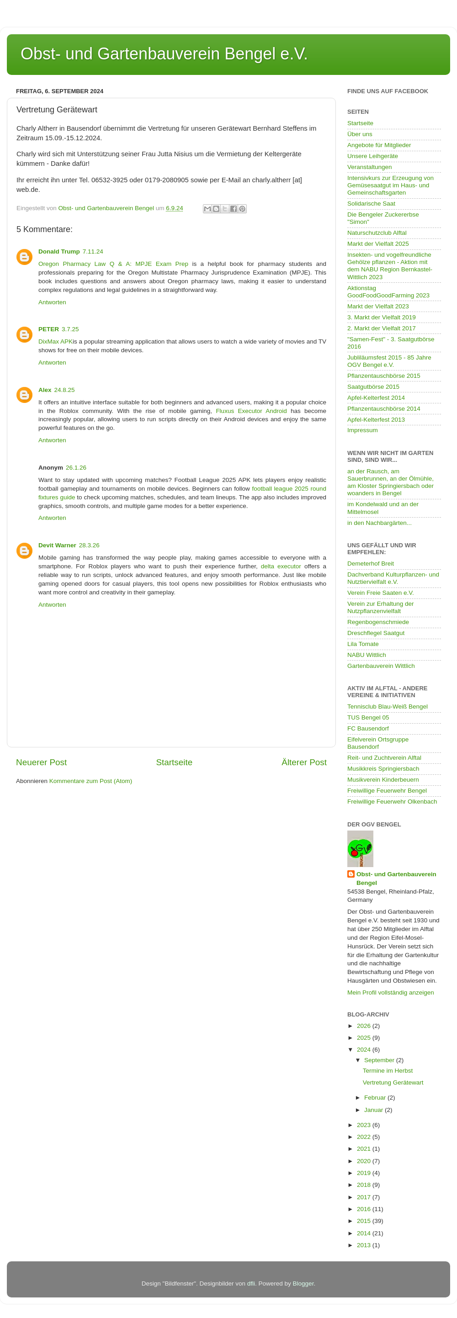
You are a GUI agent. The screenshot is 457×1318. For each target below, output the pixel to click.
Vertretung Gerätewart (393, 1082)
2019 (364, 1173)
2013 (364, 1245)
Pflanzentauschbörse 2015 (383, 375)
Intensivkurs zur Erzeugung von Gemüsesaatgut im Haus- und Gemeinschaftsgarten (390, 185)
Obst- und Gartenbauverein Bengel (396, 878)
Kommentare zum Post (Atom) (91, 781)
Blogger (303, 1283)
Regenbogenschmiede (378, 622)
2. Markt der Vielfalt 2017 (381, 328)
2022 (364, 1136)
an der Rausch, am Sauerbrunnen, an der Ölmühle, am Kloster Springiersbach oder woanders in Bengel (390, 482)
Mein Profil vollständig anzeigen (390, 992)
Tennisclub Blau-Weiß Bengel (387, 706)
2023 (364, 1125)
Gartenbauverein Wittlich (381, 665)
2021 (364, 1148)
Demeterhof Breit (370, 563)
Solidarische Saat (371, 203)
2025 (364, 1037)
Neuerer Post (41, 762)
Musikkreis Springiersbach (383, 768)
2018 (364, 1184)
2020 (364, 1161)
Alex (45, 389)
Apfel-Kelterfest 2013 (376, 419)
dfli (251, 1283)
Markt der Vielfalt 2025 (378, 243)
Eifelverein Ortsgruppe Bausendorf (378, 743)
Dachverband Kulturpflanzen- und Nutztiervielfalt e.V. (393, 578)
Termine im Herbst (388, 1070)
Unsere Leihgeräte (372, 156)
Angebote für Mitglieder (379, 145)
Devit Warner (57, 545)
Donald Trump (59, 251)
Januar (374, 1109)
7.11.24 (93, 251)
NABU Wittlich (366, 654)
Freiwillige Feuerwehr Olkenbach (392, 801)
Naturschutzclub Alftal (377, 232)
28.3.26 (89, 545)
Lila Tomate (363, 643)
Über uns (359, 134)
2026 (364, 1025)
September (380, 1060)
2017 (364, 1197)
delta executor (281, 566)
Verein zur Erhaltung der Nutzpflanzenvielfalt (380, 607)
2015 (364, 1220)
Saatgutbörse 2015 (373, 386)
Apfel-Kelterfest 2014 (376, 397)
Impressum (362, 430)
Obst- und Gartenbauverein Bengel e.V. (164, 53)
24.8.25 (64, 389)
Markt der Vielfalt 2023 (378, 306)
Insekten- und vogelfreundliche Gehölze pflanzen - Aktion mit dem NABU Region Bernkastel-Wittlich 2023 (389, 266)
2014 (364, 1233)
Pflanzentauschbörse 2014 (383, 408)
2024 (364, 1049)
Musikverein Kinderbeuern (383, 779)
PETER (48, 329)
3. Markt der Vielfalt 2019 (381, 317)
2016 (364, 1209)
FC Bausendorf (368, 728)
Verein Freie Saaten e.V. (380, 592)
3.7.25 (70, 329)
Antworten (52, 302)
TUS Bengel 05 (368, 717)
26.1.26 (76, 467)
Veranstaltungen (369, 167)
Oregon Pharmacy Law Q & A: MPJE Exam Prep (113, 263)
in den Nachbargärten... (379, 522)
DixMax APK (55, 341)
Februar (376, 1097)
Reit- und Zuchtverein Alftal (384, 757)
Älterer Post (304, 762)
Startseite (174, 762)
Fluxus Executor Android (251, 411)
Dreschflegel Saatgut (375, 633)
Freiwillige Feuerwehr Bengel (387, 790)
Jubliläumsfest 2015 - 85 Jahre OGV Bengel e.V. (389, 361)
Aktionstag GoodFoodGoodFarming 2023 (388, 292)
